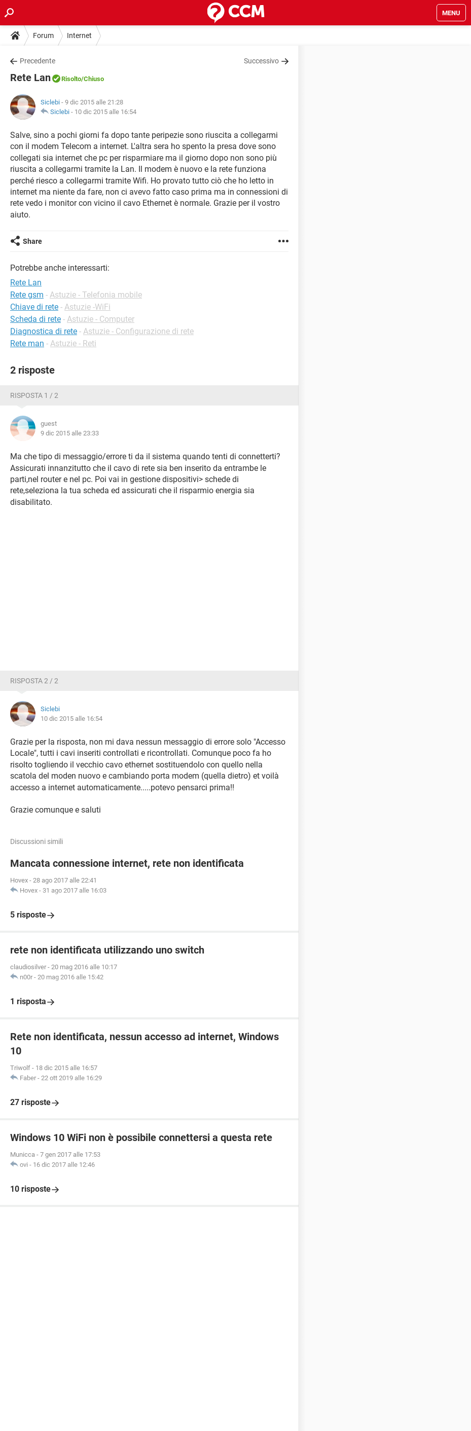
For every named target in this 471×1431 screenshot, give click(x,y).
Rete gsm (27, 295)
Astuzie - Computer (100, 319)
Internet (79, 35)
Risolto (71, 79)
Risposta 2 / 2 (34, 681)
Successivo (261, 61)
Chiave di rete (34, 307)
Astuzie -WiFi (87, 307)
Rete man (27, 343)
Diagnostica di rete (43, 331)
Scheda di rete (35, 319)
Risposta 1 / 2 (34, 395)
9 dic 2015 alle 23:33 (70, 433)
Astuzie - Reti (73, 343)
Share (32, 241)
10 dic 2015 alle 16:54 (105, 112)
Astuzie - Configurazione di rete (138, 331)
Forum (43, 35)
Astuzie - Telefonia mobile (96, 295)
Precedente (37, 61)
